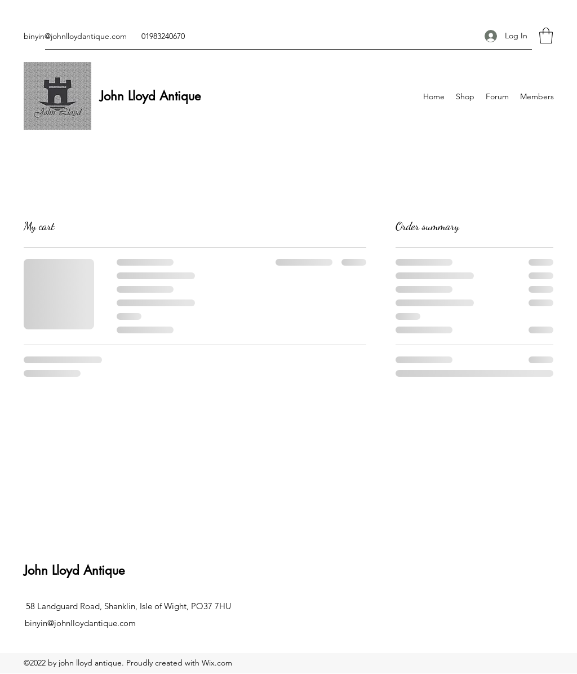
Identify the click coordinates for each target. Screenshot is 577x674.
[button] (546, 36)
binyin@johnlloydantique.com (75, 36)
